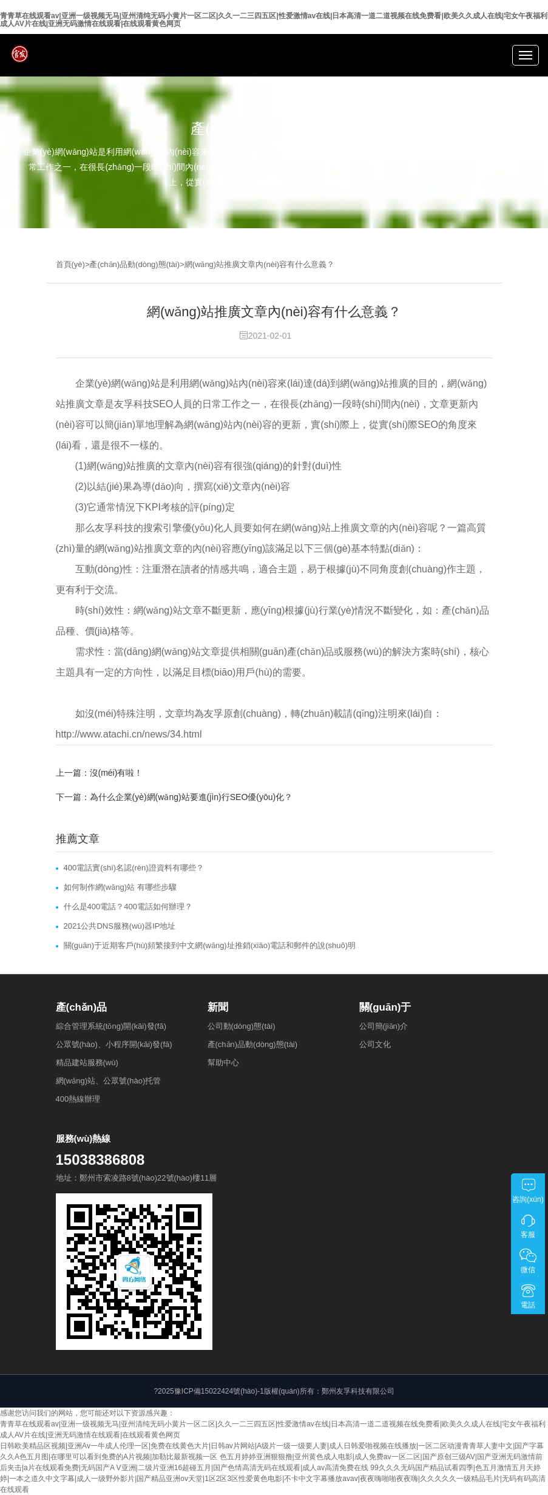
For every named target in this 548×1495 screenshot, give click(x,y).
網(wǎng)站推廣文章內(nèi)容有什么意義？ (259, 264)
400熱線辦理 (78, 1098)
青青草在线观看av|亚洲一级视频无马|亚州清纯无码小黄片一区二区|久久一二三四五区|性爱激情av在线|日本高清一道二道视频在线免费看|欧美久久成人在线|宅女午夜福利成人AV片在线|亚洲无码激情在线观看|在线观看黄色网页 (273, 20)
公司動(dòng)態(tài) (242, 1026)
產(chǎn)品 (81, 1007)
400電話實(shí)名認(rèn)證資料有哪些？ (134, 867)
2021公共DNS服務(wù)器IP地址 (120, 926)
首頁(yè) (70, 264)
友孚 (104, 528)
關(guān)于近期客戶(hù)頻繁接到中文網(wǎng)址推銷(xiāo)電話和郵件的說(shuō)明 (210, 945)
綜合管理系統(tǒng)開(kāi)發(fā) (111, 1026)
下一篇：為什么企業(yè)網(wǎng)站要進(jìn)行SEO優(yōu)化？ (174, 797)
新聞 (218, 1007)
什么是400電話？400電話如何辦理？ (128, 906)
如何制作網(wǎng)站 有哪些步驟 (120, 887)
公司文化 (375, 1044)
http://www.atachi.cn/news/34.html (129, 734)
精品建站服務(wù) (87, 1062)
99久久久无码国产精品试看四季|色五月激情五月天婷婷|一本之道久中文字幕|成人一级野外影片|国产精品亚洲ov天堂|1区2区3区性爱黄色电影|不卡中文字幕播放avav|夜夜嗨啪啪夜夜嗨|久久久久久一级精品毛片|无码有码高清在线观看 (273, 1478)
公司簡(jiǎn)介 (383, 1026)
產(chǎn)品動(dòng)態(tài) (134, 264)
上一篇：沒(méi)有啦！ (99, 773)
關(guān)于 (385, 1007)
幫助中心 (223, 1062)
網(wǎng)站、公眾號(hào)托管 (108, 1080)
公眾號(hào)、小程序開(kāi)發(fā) (114, 1044)
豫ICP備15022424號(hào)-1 (219, 1391)
